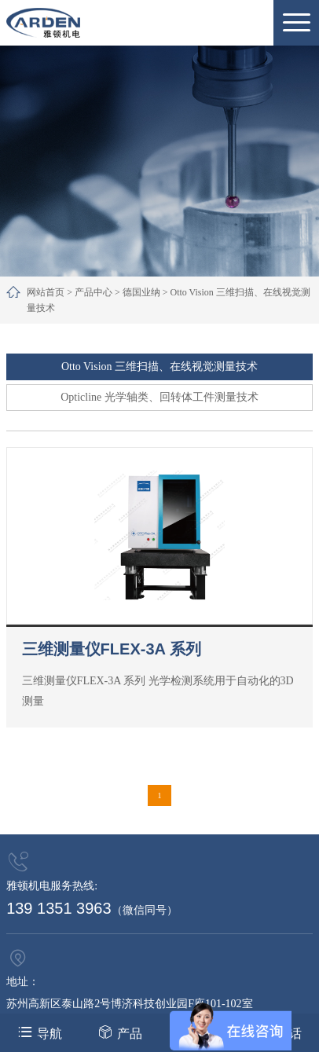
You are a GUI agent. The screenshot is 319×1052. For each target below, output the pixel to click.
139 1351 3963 (58, 908)
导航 (39, 1032)
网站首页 (45, 292)
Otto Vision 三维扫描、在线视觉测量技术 (159, 366)
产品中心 (93, 292)
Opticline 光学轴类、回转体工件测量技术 (159, 397)
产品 (119, 1032)
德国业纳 (141, 292)
